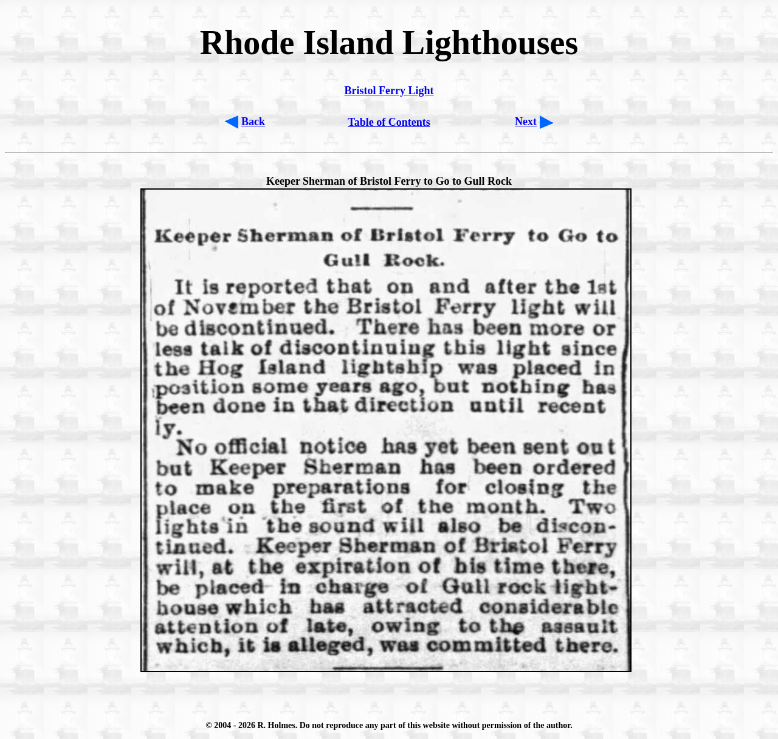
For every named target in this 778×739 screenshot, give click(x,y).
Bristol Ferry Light (389, 90)
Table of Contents (389, 122)
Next (526, 121)
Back (253, 121)
